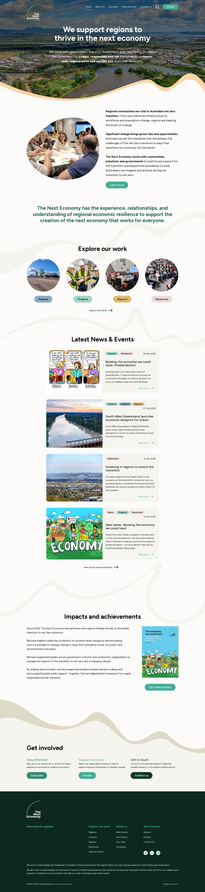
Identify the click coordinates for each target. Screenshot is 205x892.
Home (88, 6)
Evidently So (173, 884)
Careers (147, 837)
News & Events (129, 6)
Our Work (113, 6)
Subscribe (37, 775)
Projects (83, 299)
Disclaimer (69, 884)
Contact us (141, 775)
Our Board (121, 847)
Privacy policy (58, 884)
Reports (122, 299)
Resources (161, 299)
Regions (43, 299)
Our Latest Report (160, 687)
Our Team (120, 842)
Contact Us (146, 6)
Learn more (117, 185)
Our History (121, 837)
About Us (100, 6)
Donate (170, 6)
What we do (122, 832)
